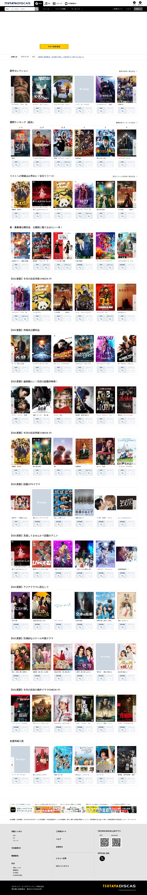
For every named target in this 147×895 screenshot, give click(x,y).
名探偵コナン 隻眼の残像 (20, 261)
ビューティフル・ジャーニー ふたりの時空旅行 (69, 104)
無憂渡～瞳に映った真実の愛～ (42, 672)
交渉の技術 (78, 620)
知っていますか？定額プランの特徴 (71, 804)
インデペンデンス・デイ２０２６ (43, 364)
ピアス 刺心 (58, 415)
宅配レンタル (17, 868)
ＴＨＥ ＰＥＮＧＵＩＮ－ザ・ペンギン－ (131, 723)
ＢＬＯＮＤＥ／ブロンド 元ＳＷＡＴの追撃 (132, 364)
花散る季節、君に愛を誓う (62, 672)
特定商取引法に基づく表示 (98, 819)
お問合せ (59, 847)
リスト (134, 4)
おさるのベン (122, 312)
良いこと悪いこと (59, 518)
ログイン (140, 4)
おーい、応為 (101, 466)
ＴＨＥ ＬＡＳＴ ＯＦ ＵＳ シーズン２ (89, 723)
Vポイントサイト (62, 866)
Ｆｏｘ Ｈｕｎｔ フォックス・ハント (109, 415)
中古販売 (15, 873)
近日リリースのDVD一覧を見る (124, 176)
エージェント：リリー (103, 364)
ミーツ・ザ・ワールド (82, 104)
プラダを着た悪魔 (59, 261)
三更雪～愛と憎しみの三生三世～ (85, 672)
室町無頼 (78, 158)
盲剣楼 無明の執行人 (82, 415)
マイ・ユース (58, 620)
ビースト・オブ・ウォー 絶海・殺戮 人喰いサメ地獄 (50, 104)
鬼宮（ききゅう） (123, 620)
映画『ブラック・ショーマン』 (64, 158)
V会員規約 (19, 819)
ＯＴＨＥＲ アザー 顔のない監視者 (23, 104)
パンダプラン (58, 209)
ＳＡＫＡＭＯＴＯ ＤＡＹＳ (127, 261)
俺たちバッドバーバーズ (40, 518)
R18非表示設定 (17, 875)
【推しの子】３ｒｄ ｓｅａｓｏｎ (65, 569)
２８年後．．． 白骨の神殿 (127, 209)
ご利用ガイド (117, 9)
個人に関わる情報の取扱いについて (78, 819)
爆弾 (13, 158)
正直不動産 (78, 261)
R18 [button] (137, 9)
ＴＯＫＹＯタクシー (39, 158)
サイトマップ (132, 819)
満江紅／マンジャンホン (125, 415)
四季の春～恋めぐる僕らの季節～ (107, 620)
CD (49, 3)
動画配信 (14, 855)
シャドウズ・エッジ (124, 158)
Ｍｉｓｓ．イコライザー (61, 364)
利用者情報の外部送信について (117, 819)
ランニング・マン (102, 312)
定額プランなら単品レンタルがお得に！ (97, 804)
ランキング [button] (75, 9)
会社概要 (12, 819)
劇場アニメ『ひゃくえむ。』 (42, 569)
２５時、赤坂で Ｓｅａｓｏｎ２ (107, 518)
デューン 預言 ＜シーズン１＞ (107, 723)
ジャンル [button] (46, 9)
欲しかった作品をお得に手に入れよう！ (46, 804)
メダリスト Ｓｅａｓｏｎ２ (106, 569)
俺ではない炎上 (101, 158)
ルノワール (100, 775)
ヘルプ (128, 9)
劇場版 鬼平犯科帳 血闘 (126, 775)
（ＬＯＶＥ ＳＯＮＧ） (125, 466)
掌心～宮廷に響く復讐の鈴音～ (21, 672)
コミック (59, 3)
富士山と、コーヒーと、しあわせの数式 (87, 775)
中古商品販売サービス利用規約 (56, 819)
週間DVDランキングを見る (126, 123)
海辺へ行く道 (58, 775)
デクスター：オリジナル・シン (64, 723)
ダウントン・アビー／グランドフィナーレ (46, 723)
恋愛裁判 (78, 466)
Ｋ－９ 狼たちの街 (18, 364)
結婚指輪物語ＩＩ (123, 569)
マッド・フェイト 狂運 (19, 415)
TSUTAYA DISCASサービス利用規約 (34, 819)
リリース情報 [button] (60, 9)
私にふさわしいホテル (40, 775)
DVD (40, 3)
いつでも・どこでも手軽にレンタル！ (20, 804)
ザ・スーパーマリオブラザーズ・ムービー (110, 261)
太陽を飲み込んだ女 (39, 620)
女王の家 (14, 620)
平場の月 (120, 104)
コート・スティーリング (83, 312)
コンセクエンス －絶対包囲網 (106, 104)
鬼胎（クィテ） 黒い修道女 (42, 415)
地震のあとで (79, 518)
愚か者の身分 (101, 209)
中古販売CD (72, 3)
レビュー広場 (61, 858)
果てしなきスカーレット (40, 209)
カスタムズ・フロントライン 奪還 (86, 364)
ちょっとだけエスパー (125, 518)
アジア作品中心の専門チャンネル (120, 804)
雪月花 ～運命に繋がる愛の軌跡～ (108, 672)
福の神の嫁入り (123, 672)
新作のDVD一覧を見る (127, 71)
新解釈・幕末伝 (16, 209)
